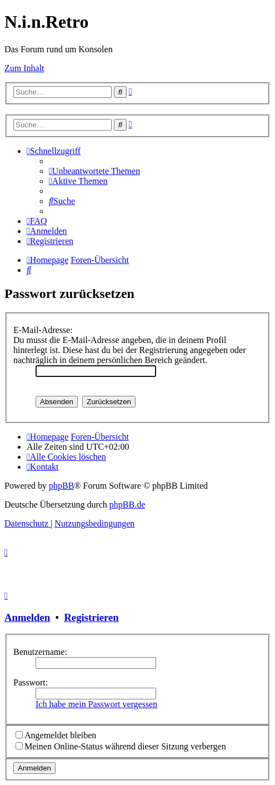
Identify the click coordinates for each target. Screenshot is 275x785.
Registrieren (91, 617)
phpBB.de (127, 504)
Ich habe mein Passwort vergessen (96, 704)
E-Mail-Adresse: (43, 330)
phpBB (61, 485)
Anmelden (27, 617)
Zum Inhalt (24, 68)
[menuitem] (94, 171)
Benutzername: (40, 652)
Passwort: (30, 682)
